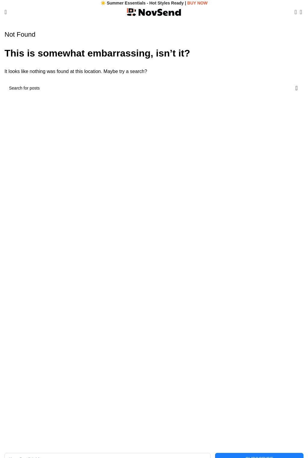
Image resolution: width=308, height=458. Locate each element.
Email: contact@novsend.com (32, 313)
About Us (13, 368)
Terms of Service (169, 379)
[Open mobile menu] (6, 12)
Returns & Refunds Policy (178, 399)
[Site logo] (154, 11)
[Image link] (110, 276)
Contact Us (15, 379)
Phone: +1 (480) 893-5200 (29, 323)
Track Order (16, 399)
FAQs (10, 389)
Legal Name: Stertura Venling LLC (36, 303)
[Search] (294, 12)
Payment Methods (171, 409)
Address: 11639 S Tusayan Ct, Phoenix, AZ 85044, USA (57, 334)
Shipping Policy (168, 389)
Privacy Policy (167, 368)
